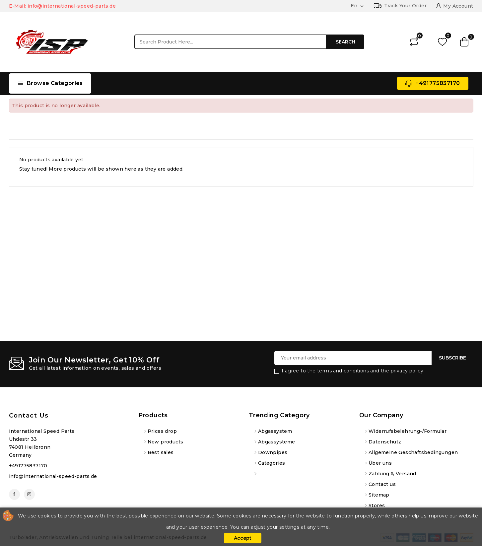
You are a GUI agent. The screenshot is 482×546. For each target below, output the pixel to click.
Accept (242, 538)
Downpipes (273, 452)
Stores (377, 505)
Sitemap (379, 495)
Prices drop (162, 431)
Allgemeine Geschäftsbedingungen (413, 452)
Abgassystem (275, 431)
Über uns (380, 463)
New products (165, 442)
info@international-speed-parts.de (53, 476)
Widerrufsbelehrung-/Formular (408, 431)
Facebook (14, 494)
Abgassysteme (276, 442)
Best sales (161, 452)
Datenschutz (385, 442)
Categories (271, 463)
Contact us (29, 415)
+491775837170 (437, 83)
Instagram (29, 494)
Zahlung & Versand (392, 474)
